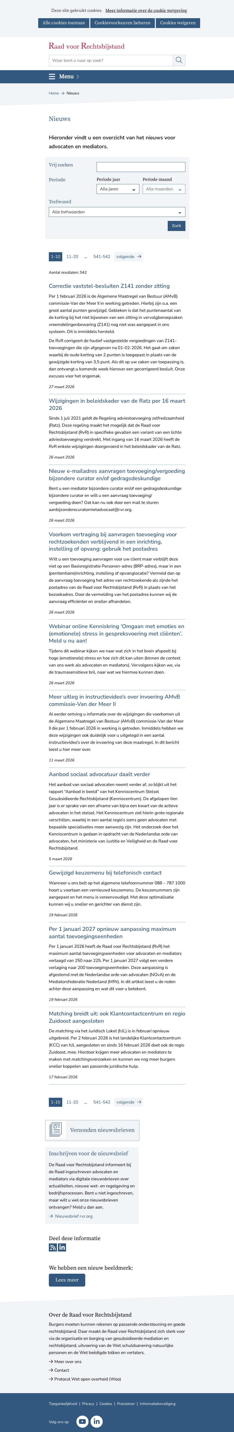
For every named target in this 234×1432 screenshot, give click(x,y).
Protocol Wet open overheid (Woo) (87, 1379)
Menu (69, 76)
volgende (129, 257)
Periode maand (157, 179)
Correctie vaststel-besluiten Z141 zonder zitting (109, 286)
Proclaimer (126, 1403)
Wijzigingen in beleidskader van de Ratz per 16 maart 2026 (117, 404)
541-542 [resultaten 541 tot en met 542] (101, 257)
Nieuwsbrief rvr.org (71, 1216)
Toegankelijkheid (63, 1403)
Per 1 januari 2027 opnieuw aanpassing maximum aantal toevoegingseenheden (112, 933)
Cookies (105, 1403)
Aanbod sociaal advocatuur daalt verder (99, 774)
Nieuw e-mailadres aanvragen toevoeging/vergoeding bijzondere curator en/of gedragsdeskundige (117, 475)
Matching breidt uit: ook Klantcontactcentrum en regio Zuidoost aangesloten (117, 1017)
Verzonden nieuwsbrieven (102, 1130)
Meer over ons (67, 1362)
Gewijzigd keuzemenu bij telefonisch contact (105, 873)
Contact (61, 1370)
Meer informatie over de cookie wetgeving (146, 10)
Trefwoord (60, 202)
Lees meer (67, 1280)
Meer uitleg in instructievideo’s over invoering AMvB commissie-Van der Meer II (114, 700)
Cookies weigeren (178, 23)
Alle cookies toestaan (63, 23)
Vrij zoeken (61, 165)
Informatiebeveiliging (158, 1403)
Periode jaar (108, 179)
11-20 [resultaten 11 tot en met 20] (72, 257)
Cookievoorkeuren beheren (123, 23)
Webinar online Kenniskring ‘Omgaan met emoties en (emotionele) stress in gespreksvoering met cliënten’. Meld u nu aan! (116, 634)
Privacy (88, 1403)
